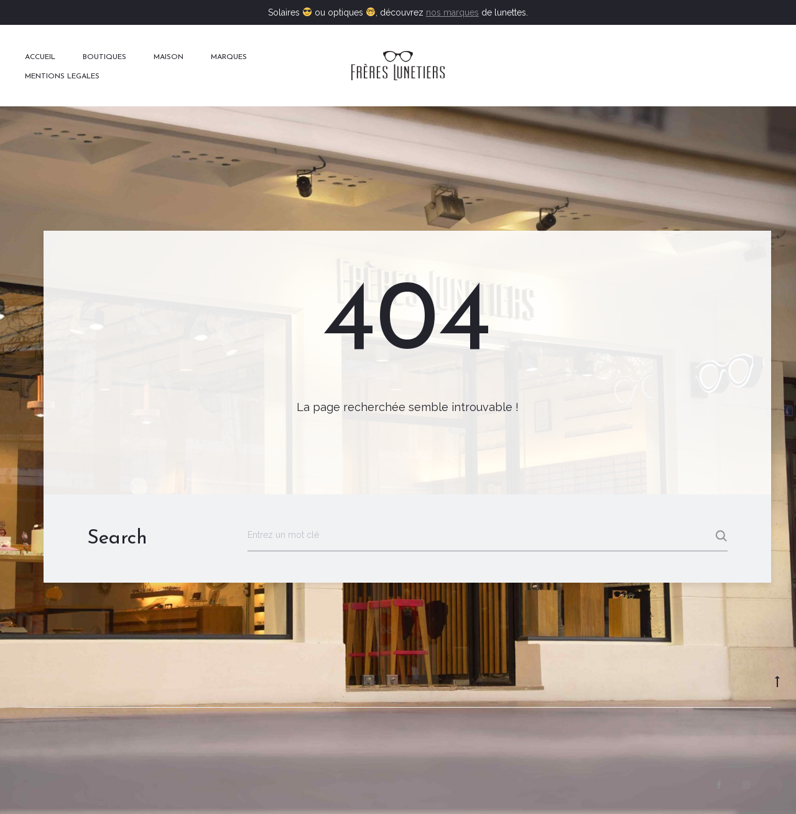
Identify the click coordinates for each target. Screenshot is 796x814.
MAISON (168, 57)
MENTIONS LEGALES (62, 76)
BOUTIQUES (104, 57)
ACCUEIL (40, 57)
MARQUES (229, 57)
